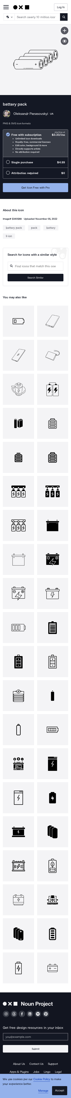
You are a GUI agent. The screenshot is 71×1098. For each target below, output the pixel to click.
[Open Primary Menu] (6, 7)
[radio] (35, 143)
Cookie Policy (41, 1079)
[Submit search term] (64, 17)
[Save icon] (64, 30)
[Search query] (35, 266)
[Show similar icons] (64, 41)
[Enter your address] (35, 1036)
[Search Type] (8, 17)
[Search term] (37, 17)
